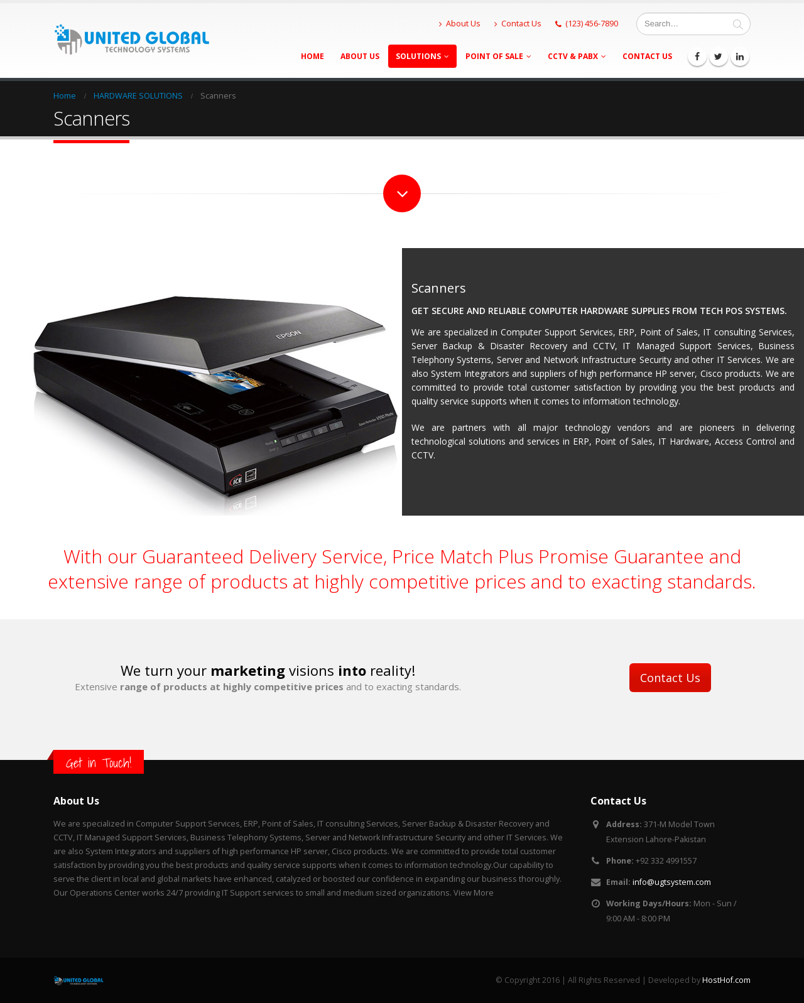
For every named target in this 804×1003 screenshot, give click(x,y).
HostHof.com (726, 980)
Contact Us (517, 23)
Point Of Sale (494, 56)
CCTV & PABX (573, 56)
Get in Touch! (98, 762)
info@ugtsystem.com (672, 882)
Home (312, 56)
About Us (460, 23)
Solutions (418, 56)
